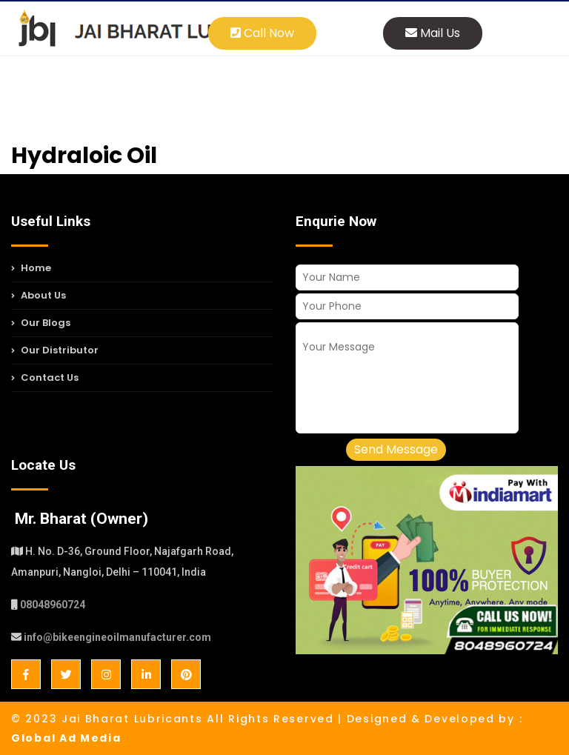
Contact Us (45, 377)
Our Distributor (55, 350)
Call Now (262, 32)
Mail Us (432, 32)
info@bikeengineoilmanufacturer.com (117, 637)
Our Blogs (40, 323)
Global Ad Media (66, 738)
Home (31, 270)
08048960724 (52, 605)
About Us (38, 295)
